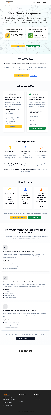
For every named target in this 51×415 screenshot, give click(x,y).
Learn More (33, 75)
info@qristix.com (7, 405)
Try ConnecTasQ (34, 217)
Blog (38, 2)
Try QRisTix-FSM (18, 46)
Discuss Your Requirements (25, 338)
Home (33, 2)
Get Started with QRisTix (21, 75)
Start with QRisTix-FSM (18, 217)
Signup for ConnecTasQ (33, 46)
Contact (44, 2)
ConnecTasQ (37, 399)
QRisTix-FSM (37, 397)
